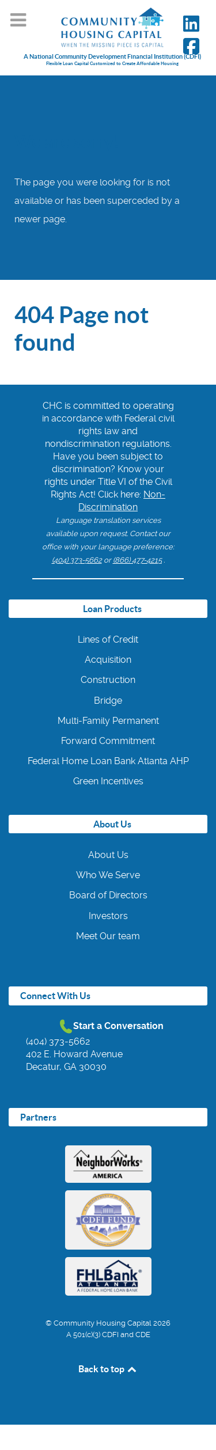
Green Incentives (108, 781)
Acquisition (108, 659)
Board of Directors (108, 895)
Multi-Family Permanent (108, 720)
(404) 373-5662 (77, 560)
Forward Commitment (108, 740)
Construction (108, 679)
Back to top (108, 1369)
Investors (108, 915)
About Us (108, 854)
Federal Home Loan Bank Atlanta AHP (108, 761)
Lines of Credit (108, 639)
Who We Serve (108, 875)
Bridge (108, 700)
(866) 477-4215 (137, 560)
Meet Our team (108, 936)
